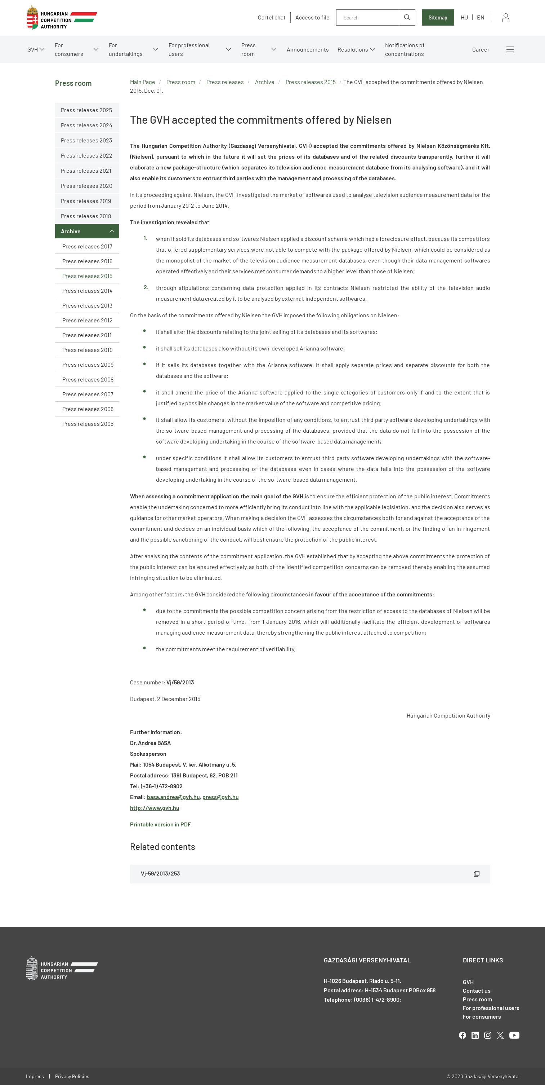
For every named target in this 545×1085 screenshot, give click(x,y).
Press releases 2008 (87, 379)
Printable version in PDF (160, 824)
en (480, 17)
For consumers (69, 49)
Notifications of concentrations (405, 49)
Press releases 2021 (86, 170)
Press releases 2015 (87, 275)
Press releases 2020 (86, 185)
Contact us (477, 990)
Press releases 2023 (86, 140)
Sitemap (438, 17)
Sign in (506, 17)
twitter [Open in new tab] (500, 1035)
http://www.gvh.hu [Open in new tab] (154, 807)
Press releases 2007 (87, 394)
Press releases (225, 81)
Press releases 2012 (87, 320)
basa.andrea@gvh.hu (173, 796)
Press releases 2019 (86, 200)
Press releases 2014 (87, 290)
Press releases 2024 (86, 125)
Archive (71, 231)
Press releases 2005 (87, 423)
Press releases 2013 (87, 305)
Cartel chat (272, 17)
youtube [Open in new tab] (514, 1035)
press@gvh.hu (220, 796)
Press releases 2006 (87, 408)
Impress (35, 1076)
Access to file (312, 17)
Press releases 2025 (86, 109)
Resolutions (353, 49)
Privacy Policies (72, 1076)
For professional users (189, 49)
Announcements (308, 49)
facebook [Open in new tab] (462, 1035)
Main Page (142, 81)
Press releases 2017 (87, 246)
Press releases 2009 (87, 364)
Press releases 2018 (86, 215)
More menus (510, 49)
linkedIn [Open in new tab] (475, 1035)
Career (481, 49)
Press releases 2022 (86, 155)
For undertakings (126, 49)
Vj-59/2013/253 (160, 873)
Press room (248, 49)
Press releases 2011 (87, 334)
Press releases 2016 (87, 260)
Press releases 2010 (87, 349)
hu (464, 17)
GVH (32, 49)
